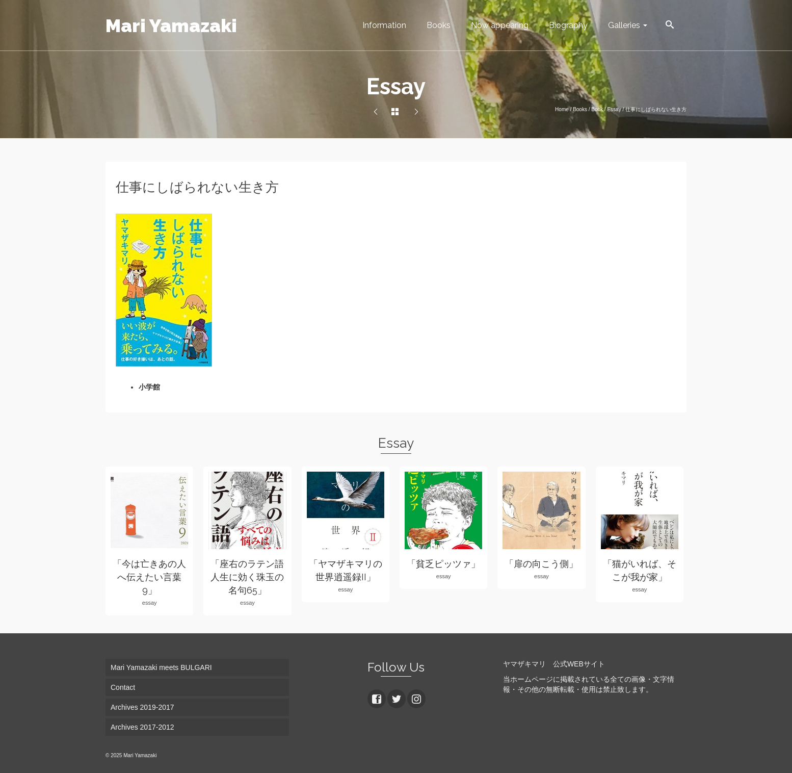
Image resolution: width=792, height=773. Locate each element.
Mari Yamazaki (171, 25)
